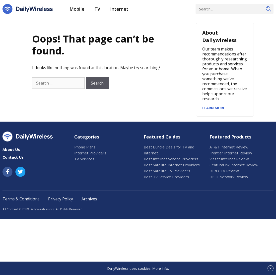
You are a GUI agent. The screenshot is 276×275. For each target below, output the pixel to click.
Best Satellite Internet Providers (172, 164)
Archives (89, 199)
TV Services (84, 158)
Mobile (76, 9)
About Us (11, 149)
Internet (119, 9)
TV (97, 9)
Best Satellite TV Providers (167, 170)
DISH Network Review (228, 176)
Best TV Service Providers (166, 176)
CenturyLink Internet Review (233, 164)
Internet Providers (90, 152)
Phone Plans (84, 146)
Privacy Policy (60, 199)
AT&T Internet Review (228, 146)
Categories (86, 137)
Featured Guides (162, 137)
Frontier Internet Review (230, 152)
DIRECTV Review (224, 170)
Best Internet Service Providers (171, 158)
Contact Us (13, 157)
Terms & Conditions (21, 199)
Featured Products (230, 137)
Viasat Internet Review (229, 158)
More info (160, 268)
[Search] (269, 9)
